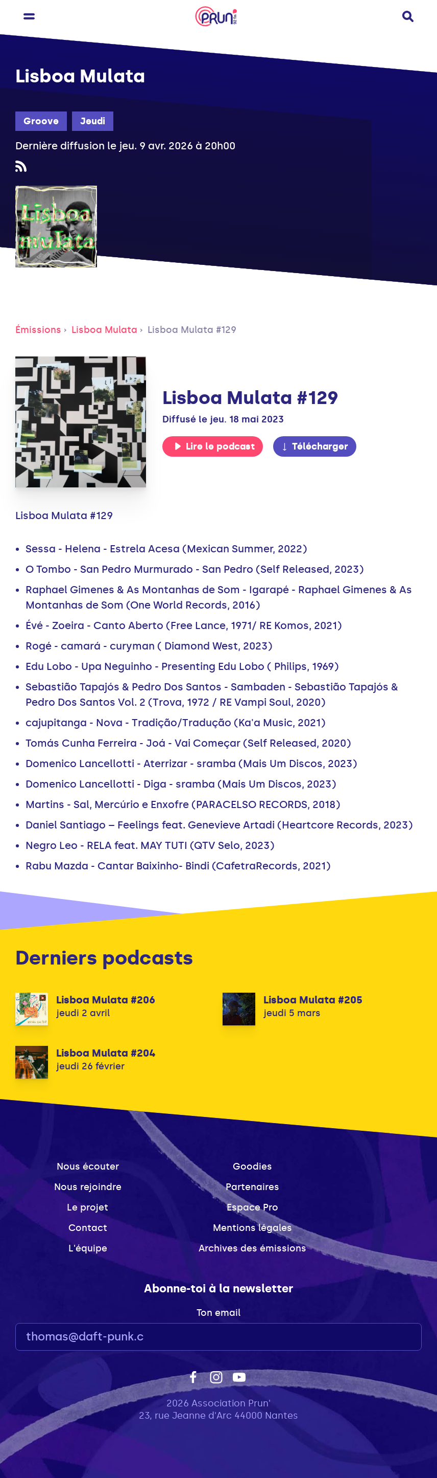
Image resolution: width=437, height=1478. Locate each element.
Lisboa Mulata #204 (106, 1053)
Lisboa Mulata (104, 329)
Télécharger (314, 446)
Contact (87, 1228)
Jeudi (92, 121)
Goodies (252, 1166)
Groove (41, 121)
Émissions (38, 329)
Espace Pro (252, 1207)
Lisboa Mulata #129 (192, 329)
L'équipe (87, 1248)
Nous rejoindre (88, 1187)
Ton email (218, 1312)
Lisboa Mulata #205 (312, 1000)
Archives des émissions (252, 1248)
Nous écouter (88, 1166)
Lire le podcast (214, 446)
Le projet (87, 1207)
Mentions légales (252, 1228)
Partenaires (252, 1187)
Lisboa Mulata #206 (105, 1000)
